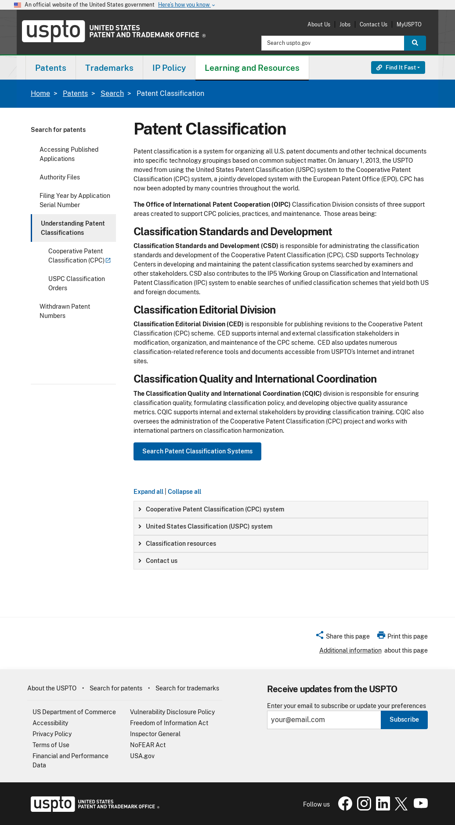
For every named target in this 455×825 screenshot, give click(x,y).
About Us (318, 24)
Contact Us (373, 24)
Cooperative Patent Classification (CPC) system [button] (211, 509)
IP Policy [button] (169, 68)
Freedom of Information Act (169, 722)
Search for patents (58, 129)
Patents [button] (50, 68)
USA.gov (142, 755)
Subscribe (404, 719)
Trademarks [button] (109, 68)
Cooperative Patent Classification (79, 256)
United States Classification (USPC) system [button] (205, 526)
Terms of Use (50, 744)
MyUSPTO (409, 24)
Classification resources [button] (177, 543)
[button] (342, 637)
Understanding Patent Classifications (73, 228)
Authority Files (60, 177)
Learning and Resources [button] (252, 68)
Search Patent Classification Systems (197, 451)
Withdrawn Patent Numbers (65, 311)
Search (112, 93)
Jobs (344, 24)
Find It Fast (396, 67)
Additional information (350, 650)
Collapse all (184, 491)
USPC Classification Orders (76, 283)
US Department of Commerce (74, 711)
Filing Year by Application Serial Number (75, 200)
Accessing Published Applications (69, 154)
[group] (281, 509)
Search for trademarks (187, 688)
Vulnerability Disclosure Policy (172, 711)
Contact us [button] (157, 560)
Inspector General (155, 733)
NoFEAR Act (148, 744)
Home (40, 93)
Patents (75, 93)
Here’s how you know (187, 5)
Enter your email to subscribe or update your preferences (346, 706)
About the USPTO (51, 688)
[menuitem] (50, 67)
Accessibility (50, 722)
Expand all (148, 491)
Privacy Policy (52, 733)
